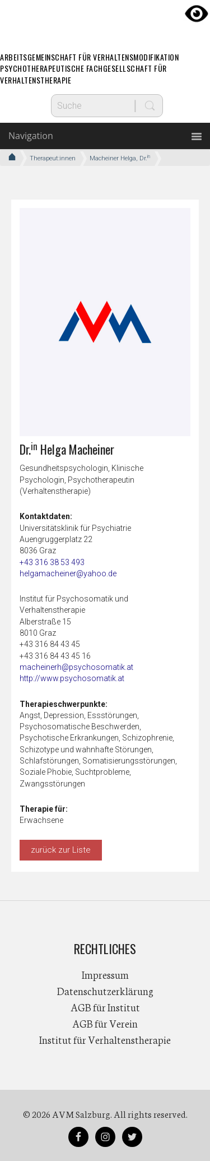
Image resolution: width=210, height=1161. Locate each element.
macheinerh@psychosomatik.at (76, 667)
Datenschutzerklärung (105, 990)
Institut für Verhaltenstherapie (105, 1039)
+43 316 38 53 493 (52, 562)
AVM (105, 19)
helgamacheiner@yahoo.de (68, 573)
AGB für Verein (105, 1023)
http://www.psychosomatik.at (72, 678)
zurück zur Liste (61, 850)
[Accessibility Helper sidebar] (196, 13)
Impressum (105, 974)
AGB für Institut (105, 1007)
